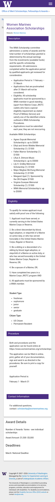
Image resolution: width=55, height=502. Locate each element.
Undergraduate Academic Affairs (35, 479)
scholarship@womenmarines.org (32, 409)
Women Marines (19, 33)
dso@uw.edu (19, 494)
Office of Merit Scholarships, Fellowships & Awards (25, 11)
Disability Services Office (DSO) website (33, 492)
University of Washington (37, 473)
